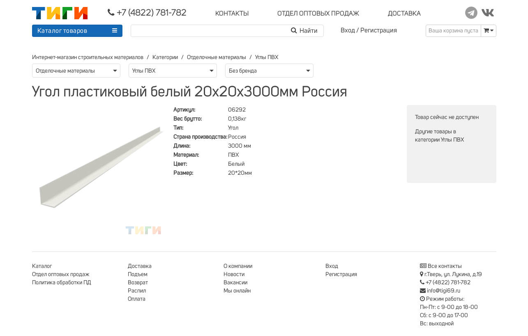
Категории (165, 57)
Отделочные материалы (216, 57)
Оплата (136, 299)
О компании (238, 266)
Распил (137, 291)
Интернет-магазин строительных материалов (87, 57)
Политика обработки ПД (61, 283)
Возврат (138, 283)
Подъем (138, 274)
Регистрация (378, 30)
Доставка (140, 266)
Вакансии (235, 283)
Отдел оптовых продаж (61, 274)
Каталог (42, 266)
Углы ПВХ (266, 57)
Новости (234, 274)
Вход (348, 30)
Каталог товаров (62, 30)
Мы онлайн (237, 291)
